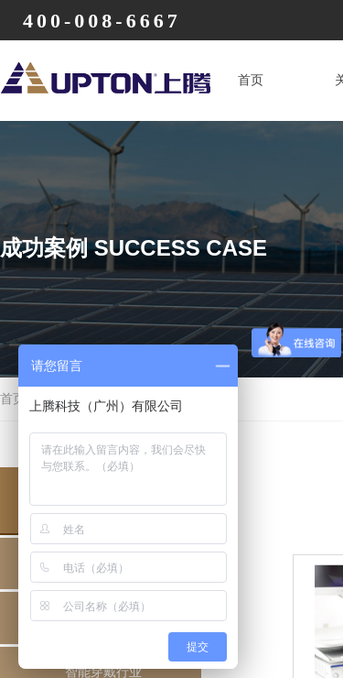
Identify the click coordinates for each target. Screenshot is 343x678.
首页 (250, 80)
